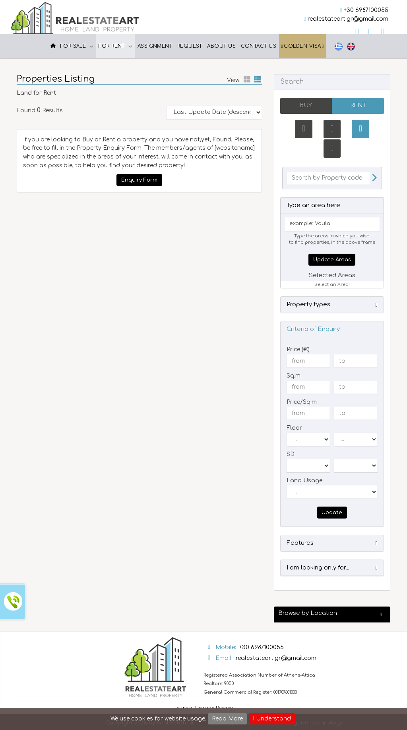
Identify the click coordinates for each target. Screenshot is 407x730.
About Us (221, 46)
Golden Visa (302, 46)
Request (189, 46)
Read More (227, 719)
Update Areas (332, 259)
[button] (332, 305)
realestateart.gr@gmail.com (348, 19)
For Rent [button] (115, 46)
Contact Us (259, 46)
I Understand (272, 719)
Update (332, 512)
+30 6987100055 (366, 10)
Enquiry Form (139, 180)
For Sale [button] (77, 46)
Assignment (155, 46)
